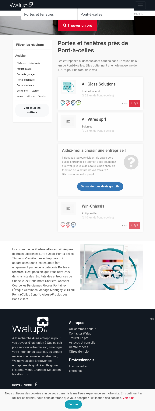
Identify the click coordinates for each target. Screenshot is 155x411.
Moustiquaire (24, 68)
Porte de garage (26, 74)
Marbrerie (35, 63)
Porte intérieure (25, 85)
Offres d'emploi (79, 351)
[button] (85, 267)
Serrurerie (22, 90)
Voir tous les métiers (32, 110)
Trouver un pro (77, 25)
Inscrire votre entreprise (78, 368)
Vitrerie (31, 96)
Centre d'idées (78, 347)
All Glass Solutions (114, 277)
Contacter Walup (80, 333)
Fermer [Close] (73, 404)
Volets (41, 96)
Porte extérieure (26, 79)
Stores (35, 90)
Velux (20, 96)
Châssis (21, 63)
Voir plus (128, 398)
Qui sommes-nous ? (82, 329)
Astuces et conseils (82, 342)
